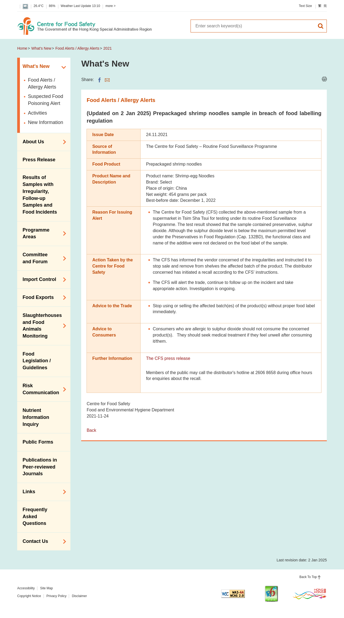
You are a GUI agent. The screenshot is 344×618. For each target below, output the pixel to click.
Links (42, 492)
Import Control (42, 280)
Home (22, 48)
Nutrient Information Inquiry (36, 417)
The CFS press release (168, 358)
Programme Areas (42, 233)
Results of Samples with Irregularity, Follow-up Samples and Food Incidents (40, 195)
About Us (42, 142)
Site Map (46, 588)
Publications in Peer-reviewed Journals (40, 466)
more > (110, 6)
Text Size (305, 6)
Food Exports (42, 298)
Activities (37, 113)
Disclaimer (79, 596)
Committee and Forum (42, 258)
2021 (107, 48)
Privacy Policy (56, 596)
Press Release (39, 159)
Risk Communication (42, 389)
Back (91, 430)
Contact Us (42, 541)
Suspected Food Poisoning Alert (45, 100)
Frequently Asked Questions (35, 516)
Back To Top (308, 577)
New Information (45, 122)
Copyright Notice (29, 596)
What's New (41, 48)
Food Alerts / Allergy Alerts (77, 48)
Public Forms (38, 442)
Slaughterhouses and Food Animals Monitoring (42, 326)
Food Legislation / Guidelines (37, 360)
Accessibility (26, 588)
